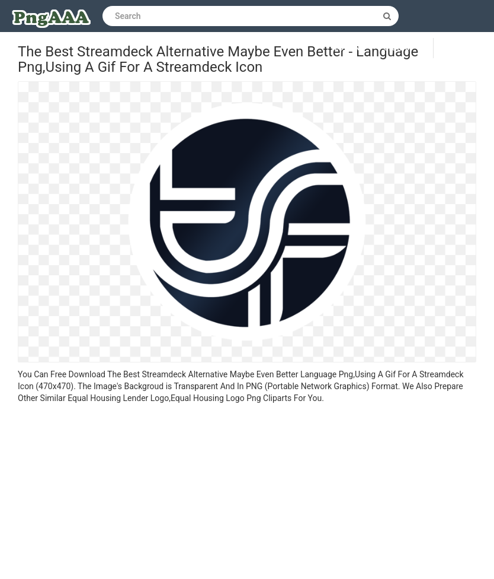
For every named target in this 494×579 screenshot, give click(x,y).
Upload (463, 48)
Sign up (399, 48)
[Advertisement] (247, 493)
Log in (348, 48)
